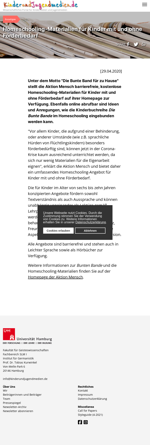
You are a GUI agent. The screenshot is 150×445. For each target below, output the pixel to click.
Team (6, 399)
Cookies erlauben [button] (58, 230)
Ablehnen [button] (90, 230)
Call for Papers (87, 410)
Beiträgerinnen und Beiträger (22, 394)
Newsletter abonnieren (18, 411)
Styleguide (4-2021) (90, 415)
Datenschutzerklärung (90, 222)
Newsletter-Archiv (14, 407)
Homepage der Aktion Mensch (55, 277)
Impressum (85, 394)
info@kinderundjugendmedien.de (25, 379)
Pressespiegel (12, 403)
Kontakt (83, 390)
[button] (127, 44)
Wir (5, 390)
